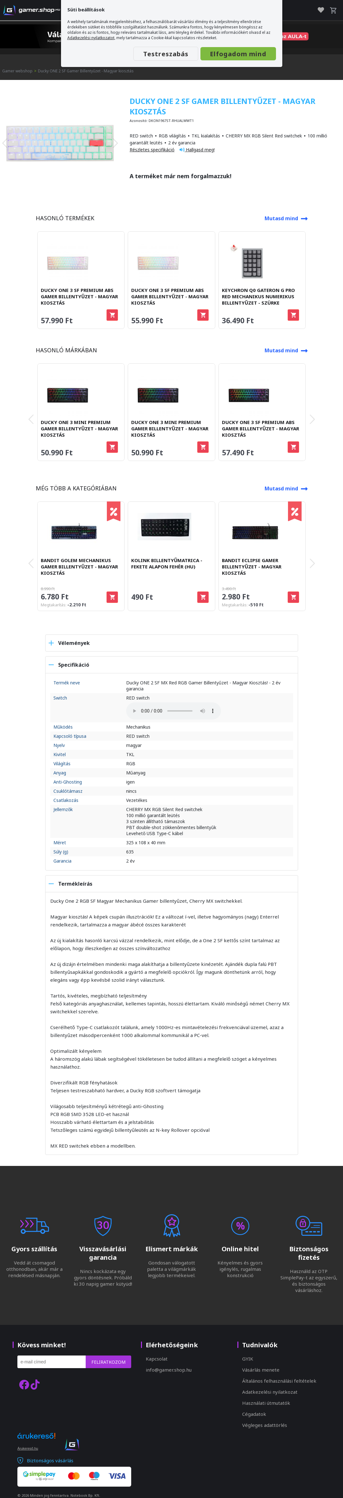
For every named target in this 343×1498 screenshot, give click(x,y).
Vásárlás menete (260, 1370)
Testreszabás (165, 54)
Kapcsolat (157, 1358)
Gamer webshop (17, 71)
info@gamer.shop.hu (169, 1370)
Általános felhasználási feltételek (279, 1381)
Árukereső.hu (27, 1448)
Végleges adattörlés (264, 1425)
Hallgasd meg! (197, 150)
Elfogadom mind (238, 54)
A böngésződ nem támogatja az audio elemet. (173, 710)
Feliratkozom (108, 1362)
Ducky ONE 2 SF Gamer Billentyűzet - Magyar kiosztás (86, 71)
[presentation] (4, 143)
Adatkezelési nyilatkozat (269, 1392)
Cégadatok (254, 1414)
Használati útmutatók (266, 1403)
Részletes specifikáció (152, 150)
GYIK (247, 1358)
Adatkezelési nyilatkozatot (90, 37)
